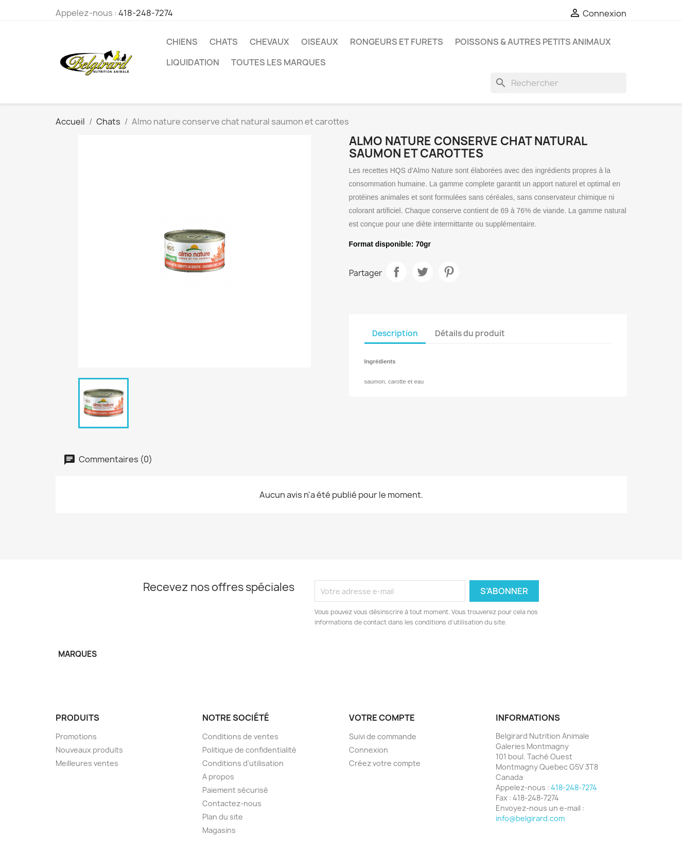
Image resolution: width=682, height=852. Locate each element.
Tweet (422, 272)
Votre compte (382, 717)
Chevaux (269, 41)
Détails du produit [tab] (470, 333)
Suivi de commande (382, 736)
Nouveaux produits (89, 750)
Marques (77, 654)
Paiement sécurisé (235, 790)
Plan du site (222, 817)
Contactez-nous (231, 803)
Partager (396, 272)
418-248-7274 (145, 13)
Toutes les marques (278, 62)
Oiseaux (319, 41)
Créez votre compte (385, 763)
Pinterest (449, 272)
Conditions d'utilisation (243, 763)
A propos (218, 776)
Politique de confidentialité (249, 750)
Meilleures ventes (87, 763)
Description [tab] (395, 333)
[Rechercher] (558, 83)
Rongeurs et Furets (396, 41)
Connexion (368, 750)
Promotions (76, 736)
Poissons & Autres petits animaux (533, 41)
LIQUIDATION (192, 62)
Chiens (182, 41)
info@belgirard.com (530, 818)
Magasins (219, 830)
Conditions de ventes (240, 736)
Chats (223, 41)
